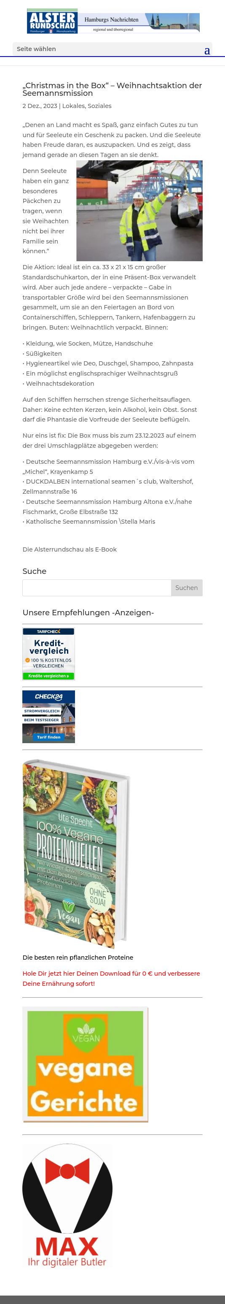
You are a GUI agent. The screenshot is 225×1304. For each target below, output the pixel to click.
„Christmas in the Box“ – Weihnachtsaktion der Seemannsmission (112, 89)
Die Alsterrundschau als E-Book (69, 549)
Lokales (73, 106)
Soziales (100, 106)
